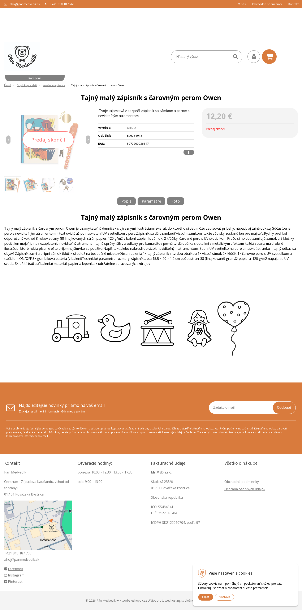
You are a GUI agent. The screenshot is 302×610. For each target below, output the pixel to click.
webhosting (173, 600)
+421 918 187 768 (62, 4)
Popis (126, 201)
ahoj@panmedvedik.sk (25, 4)
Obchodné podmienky (267, 4)
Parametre (151, 201)
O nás (242, 4)
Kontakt (293, 4)
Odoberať (284, 407)
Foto (175, 201)
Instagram (14, 575)
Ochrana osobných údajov (244, 489)
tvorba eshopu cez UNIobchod (142, 600)
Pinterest (13, 581)
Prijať (205, 597)
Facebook (13, 569)
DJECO (131, 128)
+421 (8, 553)
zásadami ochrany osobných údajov (148, 428)
